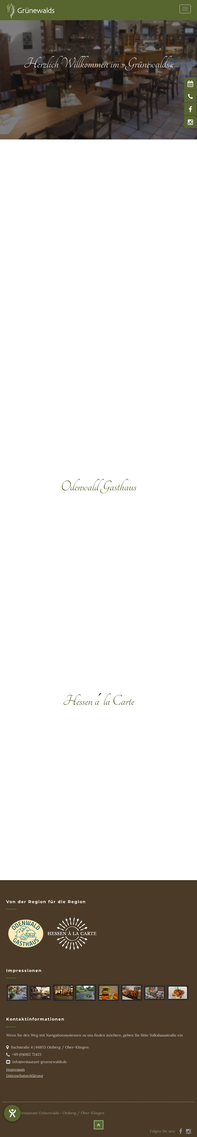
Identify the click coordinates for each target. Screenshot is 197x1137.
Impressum (15, 1069)
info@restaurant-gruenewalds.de (39, 1061)
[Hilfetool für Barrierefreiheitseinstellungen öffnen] (12, 1113)
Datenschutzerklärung (24, 1075)
